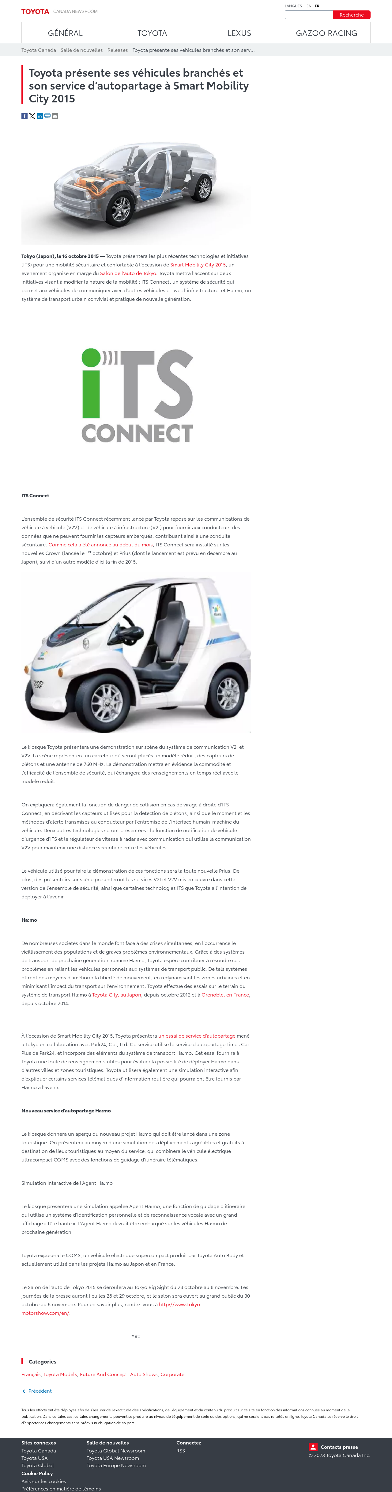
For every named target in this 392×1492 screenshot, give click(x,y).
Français (31, 1373)
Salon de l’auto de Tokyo (128, 272)
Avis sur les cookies (43, 1480)
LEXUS (239, 32)
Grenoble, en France (225, 994)
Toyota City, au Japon (116, 994)
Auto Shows (144, 1373)
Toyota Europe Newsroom (116, 1464)
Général (65, 32)
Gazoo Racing (327, 32)
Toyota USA (34, 1457)
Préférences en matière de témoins (61, 1488)
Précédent (40, 1390)
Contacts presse (339, 1446)
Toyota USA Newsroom (113, 1457)
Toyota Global (37, 1464)
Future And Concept (103, 1373)
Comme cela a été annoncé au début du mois (100, 544)
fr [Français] (317, 5)
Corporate (172, 1373)
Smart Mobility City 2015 (198, 264)
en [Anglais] (309, 5)
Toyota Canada (38, 1450)
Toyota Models (60, 1373)
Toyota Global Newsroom (116, 1450)
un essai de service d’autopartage (197, 1035)
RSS (180, 1450)
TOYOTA (152, 32)
